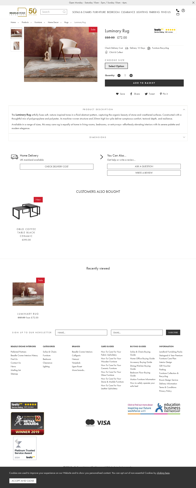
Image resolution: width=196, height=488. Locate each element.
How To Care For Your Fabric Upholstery (111, 353)
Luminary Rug (28, 313)
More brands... (78, 370)
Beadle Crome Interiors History (24, 355)
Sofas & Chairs (49, 351)
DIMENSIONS (98, 137)
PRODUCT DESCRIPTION (98, 109)
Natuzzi (75, 359)
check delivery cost (56, 166)
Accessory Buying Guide (141, 362)
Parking (162, 369)
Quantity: (110, 75)
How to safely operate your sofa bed (142, 384)
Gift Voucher (164, 365)
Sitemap (14, 373)
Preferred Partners (18, 351)
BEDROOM (113, 12)
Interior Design (165, 362)
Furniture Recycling (158, 47)
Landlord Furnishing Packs (170, 351)
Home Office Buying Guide (142, 358)
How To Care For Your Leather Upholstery (111, 387)
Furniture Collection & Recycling (169, 375)
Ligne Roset (77, 366)
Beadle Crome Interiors (82, 351)
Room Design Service (168, 379)
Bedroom (47, 359)
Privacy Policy (165, 390)
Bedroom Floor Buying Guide (140, 374)
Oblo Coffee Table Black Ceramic (26, 233)
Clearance (47, 362)
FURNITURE (99, 12)
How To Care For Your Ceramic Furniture (111, 367)
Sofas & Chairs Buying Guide (140, 353)
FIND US (166, 12)
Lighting (46, 366)
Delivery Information (168, 383)
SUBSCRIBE (173, 332)
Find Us (14, 359)
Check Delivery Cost (114, 47)
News (13, 366)
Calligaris (76, 355)
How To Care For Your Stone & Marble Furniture (112, 380)
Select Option (116, 66)
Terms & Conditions (167, 387)
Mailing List (16, 370)
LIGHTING (142, 12)
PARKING (154, 12)
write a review (144, 172)
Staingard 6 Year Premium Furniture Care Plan (171, 357)
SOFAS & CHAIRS (82, 12)
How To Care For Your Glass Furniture (111, 373)
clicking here (163, 473)
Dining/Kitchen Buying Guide (140, 367)
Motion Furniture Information (142, 379)
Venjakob (76, 362)
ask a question (144, 166)
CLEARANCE (128, 12)
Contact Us (16, 362)
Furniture (46, 355)
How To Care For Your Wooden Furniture (111, 360)
